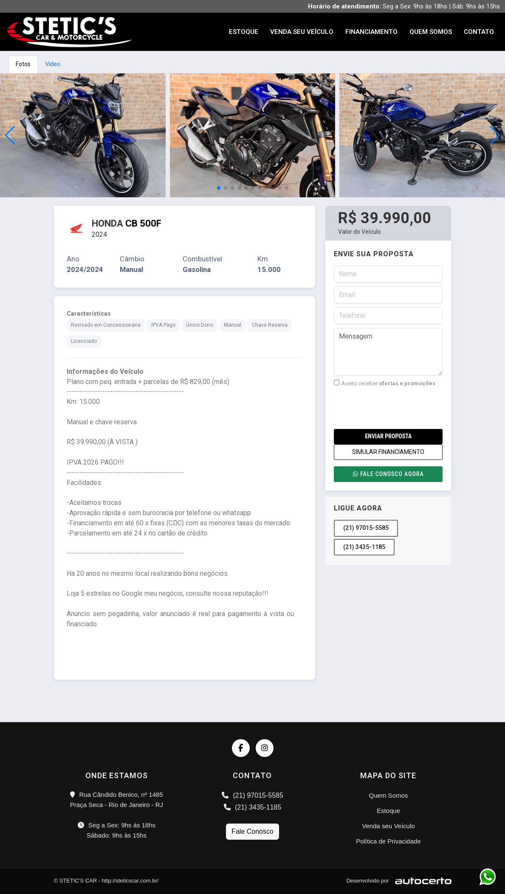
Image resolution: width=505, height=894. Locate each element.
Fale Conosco (252, 831)
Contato (479, 32)
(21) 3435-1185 (364, 547)
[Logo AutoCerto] (421, 880)
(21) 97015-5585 (366, 527)
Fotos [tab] (23, 64)
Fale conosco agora (388, 474)
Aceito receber (384, 383)
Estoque (243, 32)
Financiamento (371, 32)
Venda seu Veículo (301, 32)
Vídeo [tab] (52, 64)
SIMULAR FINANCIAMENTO (388, 451)
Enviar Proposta (388, 436)
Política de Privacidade (388, 841)
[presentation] (398, 408)
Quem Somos (430, 32)
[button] (495, 135)
